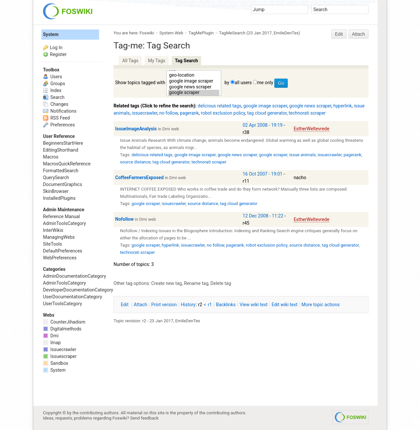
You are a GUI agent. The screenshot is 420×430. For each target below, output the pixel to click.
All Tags (130, 60)
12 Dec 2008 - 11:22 (263, 215)
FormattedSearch (60, 170)
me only (265, 82)
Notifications (59, 111)
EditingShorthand (60, 150)
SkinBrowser (56, 191)
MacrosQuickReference (67, 163)
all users (243, 82)
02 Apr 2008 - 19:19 (263, 125)
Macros (50, 156)
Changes (55, 104)
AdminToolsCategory (64, 223)
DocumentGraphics (62, 184)
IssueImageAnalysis (136, 128)
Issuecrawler (59, 349)
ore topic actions (321, 304)
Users (52, 76)
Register (58, 54)
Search (53, 97)
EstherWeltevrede (311, 128)
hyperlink (342, 105)
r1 (210, 304)
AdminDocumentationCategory (74, 276)
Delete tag (220, 283)
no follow (168, 113)
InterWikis (53, 230)
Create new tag (166, 283)
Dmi (50, 335)
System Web (171, 32)
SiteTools (52, 244)
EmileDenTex (286, 32)
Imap (52, 342)
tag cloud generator (266, 113)
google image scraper (193, 81)
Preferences (59, 124)
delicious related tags (219, 105)
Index (52, 90)
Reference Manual (61, 216)
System (50, 34)
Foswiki (146, 32)
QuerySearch (56, 177)
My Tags (156, 60)
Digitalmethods (62, 328)
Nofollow (124, 219)
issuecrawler (145, 113)
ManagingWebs (59, 237)
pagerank (189, 113)
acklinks (226, 304)
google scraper (193, 93)
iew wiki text (253, 304)
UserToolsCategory (62, 303)
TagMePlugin (201, 32)
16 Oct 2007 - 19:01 (263, 174)
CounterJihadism (64, 322)
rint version (164, 304)
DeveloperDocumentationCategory (78, 289)
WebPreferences (59, 257)
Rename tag (196, 283)
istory (188, 304)
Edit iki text (285, 304)
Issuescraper (60, 356)
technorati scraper (307, 113)
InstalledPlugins (59, 198)
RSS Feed (56, 118)
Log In (56, 47)
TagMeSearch (232, 32)
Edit (339, 34)
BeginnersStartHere (63, 143)
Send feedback (144, 418)
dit (125, 304)
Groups (54, 83)
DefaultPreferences (62, 250)
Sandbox (55, 363)
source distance (135, 161)
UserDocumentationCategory (72, 296)
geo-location (193, 75)
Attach (358, 34)
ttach (140, 304)
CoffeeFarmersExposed (139, 177)
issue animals (302, 154)
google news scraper (193, 87)
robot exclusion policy (223, 113)
